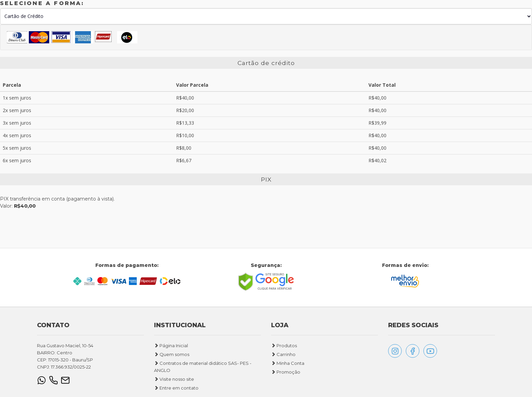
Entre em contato (176, 391)
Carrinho (283, 357)
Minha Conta (287, 366)
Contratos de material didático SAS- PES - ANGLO (202, 370)
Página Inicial (171, 349)
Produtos (284, 349)
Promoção (285, 375)
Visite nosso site (174, 382)
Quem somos (171, 357)
